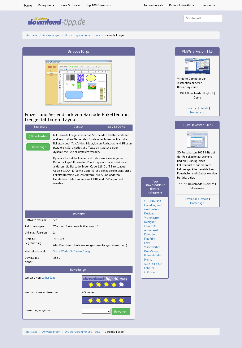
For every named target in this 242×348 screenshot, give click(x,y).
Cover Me (150, 226)
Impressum (209, 5)
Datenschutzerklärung (182, 5)
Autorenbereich (153, 5)
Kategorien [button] (46, 5)
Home (27, 5)
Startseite (32, 35)
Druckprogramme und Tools (82, 35)
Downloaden (38, 136)
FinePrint (149, 238)
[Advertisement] (86, 197)
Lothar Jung (49, 277)
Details (204, 108)
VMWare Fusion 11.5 (197, 51)
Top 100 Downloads (99, 5)
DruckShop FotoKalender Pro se (152, 255)
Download (191, 108)
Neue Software (70, 5)
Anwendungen (51, 35)
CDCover (149, 272)
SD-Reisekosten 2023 (197, 125)
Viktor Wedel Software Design (72, 251)
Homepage (38, 147)
